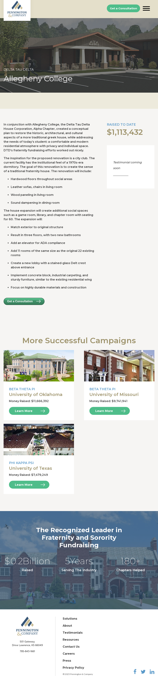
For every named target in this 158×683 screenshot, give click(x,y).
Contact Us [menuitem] (71, 646)
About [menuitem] (67, 625)
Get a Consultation (123, 8)
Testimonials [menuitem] (73, 632)
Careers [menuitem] (69, 653)
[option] (79, 55)
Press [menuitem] (67, 660)
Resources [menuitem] (71, 639)
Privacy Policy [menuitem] (73, 667)
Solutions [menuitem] (70, 618)
